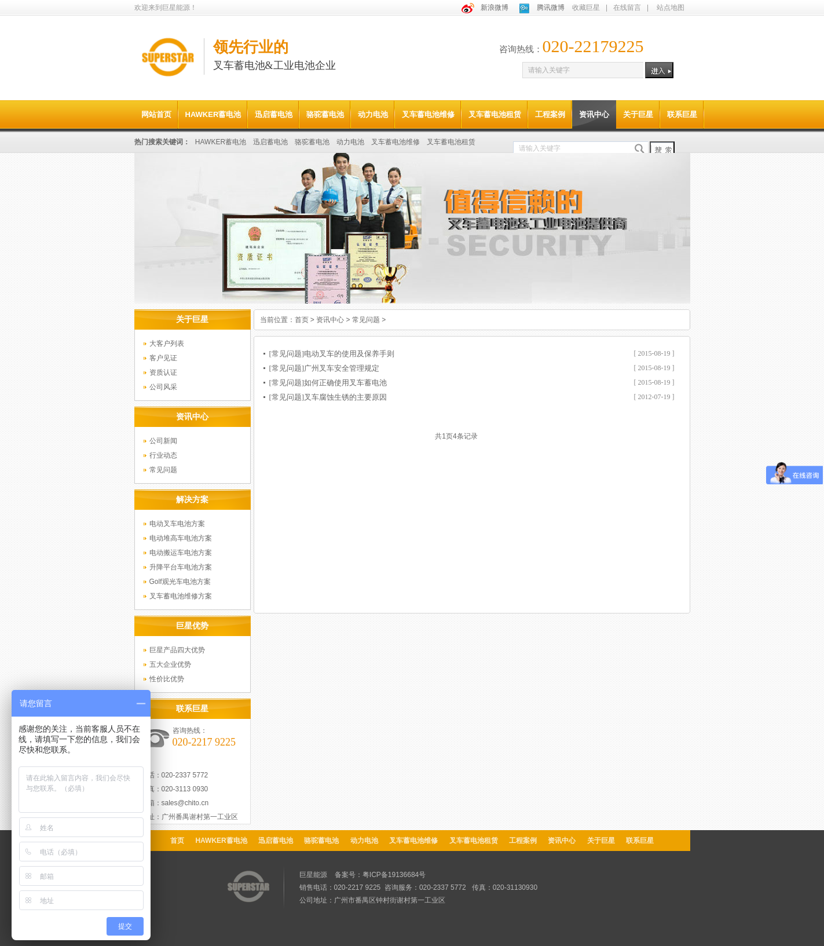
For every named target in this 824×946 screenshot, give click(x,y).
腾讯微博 (551, 7)
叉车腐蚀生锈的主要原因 (345, 397)
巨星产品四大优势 (177, 650)
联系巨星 (682, 114)
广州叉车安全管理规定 (341, 368)
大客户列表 (166, 343)
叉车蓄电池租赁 (494, 114)
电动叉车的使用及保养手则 (349, 353)
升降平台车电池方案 (180, 567)
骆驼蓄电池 (325, 114)
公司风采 (163, 387)
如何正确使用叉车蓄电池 (345, 382)
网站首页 (156, 114)
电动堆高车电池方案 (180, 538)
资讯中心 (594, 114)
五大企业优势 (170, 664)
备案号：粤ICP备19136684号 (380, 875)
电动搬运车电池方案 (180, 553)
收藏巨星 (586, 7)
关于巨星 (638, 114)
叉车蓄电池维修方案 (180, 596)
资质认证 (163, 372)
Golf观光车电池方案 (180, 582)
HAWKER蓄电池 (213, 114)
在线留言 (627, 7)
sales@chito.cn (185, 803)
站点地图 (670, 7)
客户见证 (163, 358)
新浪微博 (494, 7)
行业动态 (163, 455)
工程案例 (550, 114)
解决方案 (192, 499)
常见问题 (163, 470)
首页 (302, 320)
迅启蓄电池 (273, 114)
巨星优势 (192, 625)
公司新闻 (163, 441)
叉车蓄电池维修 (428, 114)
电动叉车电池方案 (177, 524)
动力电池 (373, 114)
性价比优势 (166, 679)
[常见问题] (287, 353)
